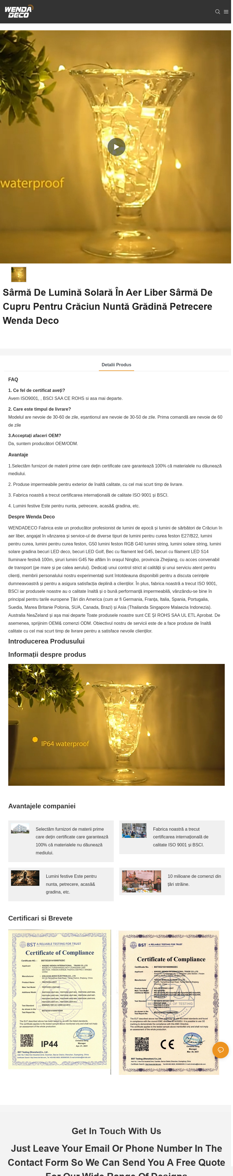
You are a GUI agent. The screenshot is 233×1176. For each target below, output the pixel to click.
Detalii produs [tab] (116, 364)
